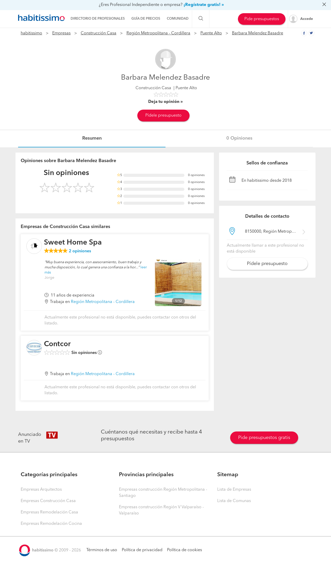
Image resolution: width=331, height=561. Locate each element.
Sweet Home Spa (73, 242)
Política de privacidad (142, 550)
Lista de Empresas (234, 490)
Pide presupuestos (261, 19)
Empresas (61, 33)
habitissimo (31, 33)
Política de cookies (184, 550)
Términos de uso (101, 550)
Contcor (57, 344)
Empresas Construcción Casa (48, 501)
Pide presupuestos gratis (264, 437)
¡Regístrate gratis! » (204, 5)
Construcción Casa (98, 33)
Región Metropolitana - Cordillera (158, 33)
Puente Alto (211, 33)
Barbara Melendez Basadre (257, 33)
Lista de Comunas (234, 501)
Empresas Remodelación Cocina (51, 524)
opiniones (80, 251)
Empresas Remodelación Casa (49, 512)
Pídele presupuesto (163, 115)
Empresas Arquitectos (41, 490)
